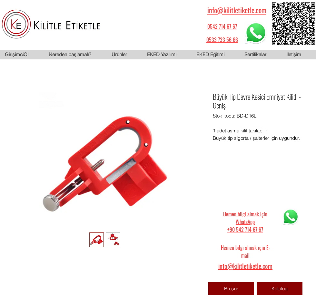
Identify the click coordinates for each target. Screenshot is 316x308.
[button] (124, 54)
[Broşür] (231, 288)
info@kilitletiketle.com (236, 10)
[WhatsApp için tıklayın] (255, 32)
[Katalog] (279, 288)
